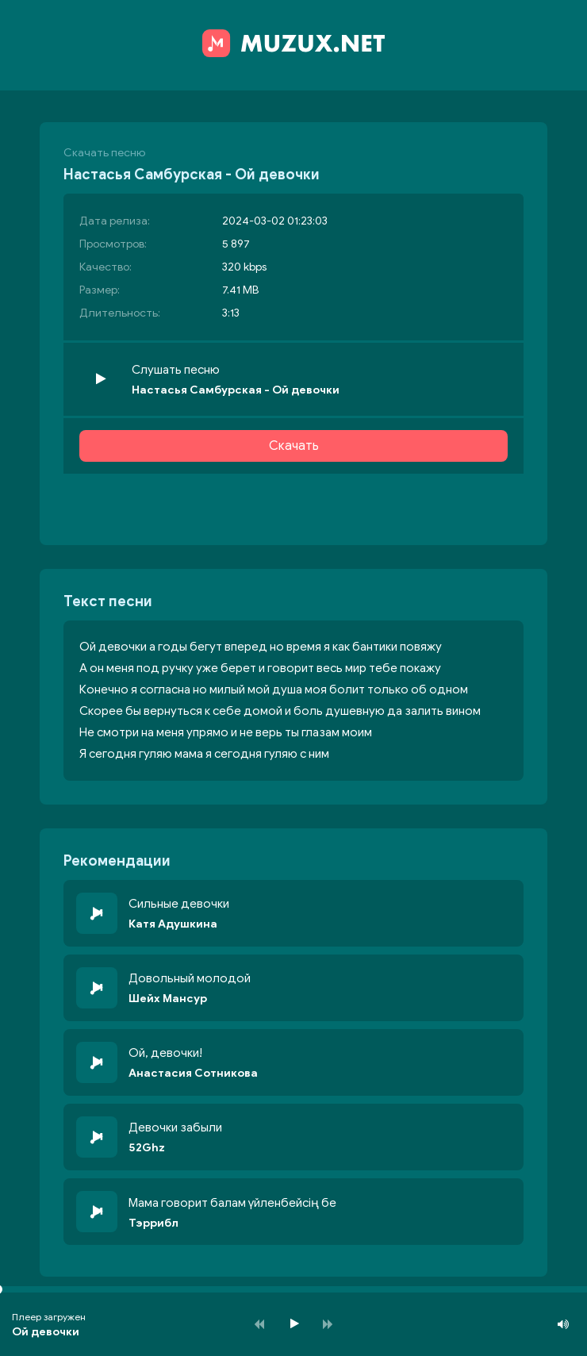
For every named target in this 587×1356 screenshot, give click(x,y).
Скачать (294, 446)
